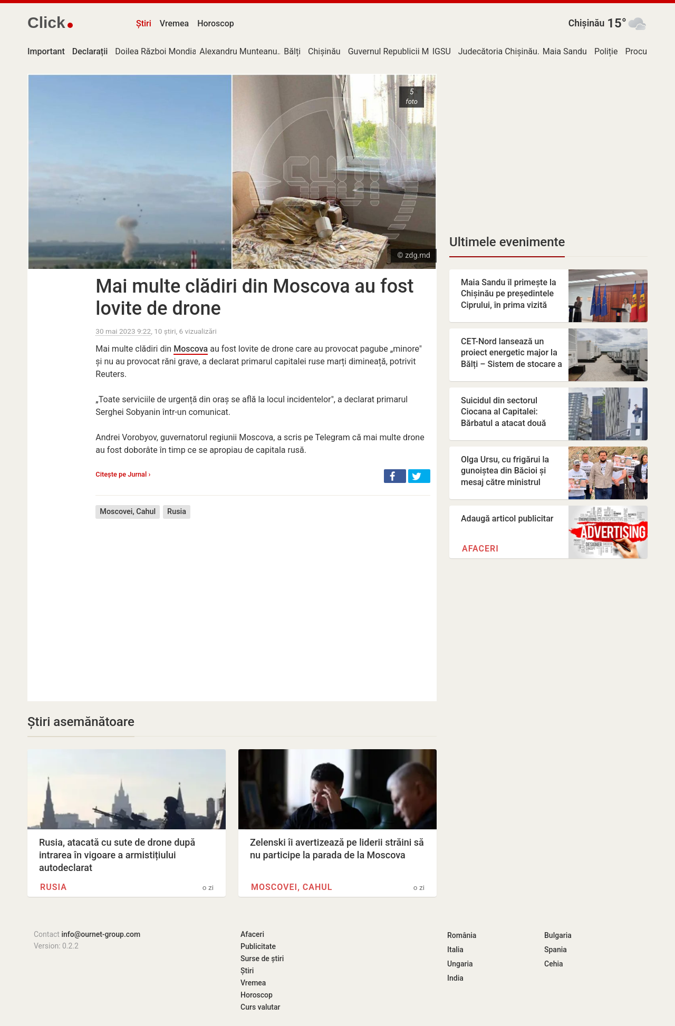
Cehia (553, 964)
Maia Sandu (565, 51)
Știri (143, 23)
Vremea (174, 23)
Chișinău (586, 23)
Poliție (606, 51)
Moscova (190, 349)
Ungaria (460, 964)
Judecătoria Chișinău (497, 51)
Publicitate (258, 946)
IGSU (441, 51)
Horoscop (215, 23)
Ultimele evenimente (507, 242)
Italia (455, 949)
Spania (555, 949)
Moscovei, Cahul (128, 511)
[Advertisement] (262, 602)
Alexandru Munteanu (238, 51)
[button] (395, 476)
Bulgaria (558, 935)
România (461, 935)
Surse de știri (262, 958)
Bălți (292, 51)
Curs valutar (260, 1007)
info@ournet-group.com (100, 934)
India (455, 978)
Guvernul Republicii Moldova (401, 51)
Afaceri (480, 549)
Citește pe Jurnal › (122, 474)
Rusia (176, 511)
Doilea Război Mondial (156, 51)
